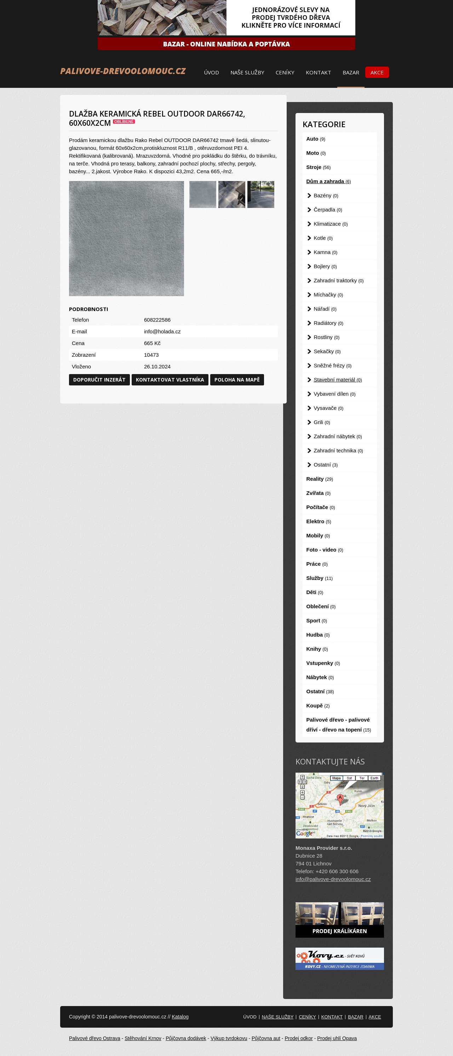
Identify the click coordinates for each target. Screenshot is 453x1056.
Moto (316, 153)
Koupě (318, 705)
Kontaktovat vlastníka (170, 379)
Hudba (318, 635)
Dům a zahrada (328, 181)
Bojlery (325, 266)
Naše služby (247, 72)
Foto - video (324, 550)
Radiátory (329, 323)
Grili (322, 422)
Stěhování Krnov (143, 1038)
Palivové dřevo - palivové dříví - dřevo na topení (338, 725)
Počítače (320, 507)
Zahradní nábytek (338, 436)
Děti (314, 592)
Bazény (326, 195)
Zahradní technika (338, 450)
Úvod (211, 72)
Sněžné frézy (333, 365)
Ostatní (326, 465)
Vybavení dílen (335, 394)
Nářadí (325, 309)
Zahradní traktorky (339, 280)
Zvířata (318, 493)
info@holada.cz (162, 331)
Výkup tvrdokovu (229, 1038)
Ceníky (285, 72)
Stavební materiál (338, 380)
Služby (319, 578)
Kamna (326, 252)
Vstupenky (323, 663)
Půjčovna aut (266, 1038)
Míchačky (328, 295)
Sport (316, 620)
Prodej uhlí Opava (337, 1038)
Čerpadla (328, 210)
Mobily (318, 535)
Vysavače (329, 408)
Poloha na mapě (237, 379)
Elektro (318, 521)
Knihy (317, 649)
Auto (316, 139)
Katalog (180, 1017)
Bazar (351, 72)
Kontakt (318, 72)
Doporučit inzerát (99, 379)
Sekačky (327, 351)
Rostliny (327, 337)
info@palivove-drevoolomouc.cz (333, 879)
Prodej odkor (298, 1038)
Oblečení (321, 606)
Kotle (323, 238)
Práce (317, 564)
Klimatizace (331, 224)
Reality (319, 479)
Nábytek (320, 677)
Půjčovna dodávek (186, 1038)
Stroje (318, 167)
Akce (377, 72)
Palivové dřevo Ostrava (94, 1038)
